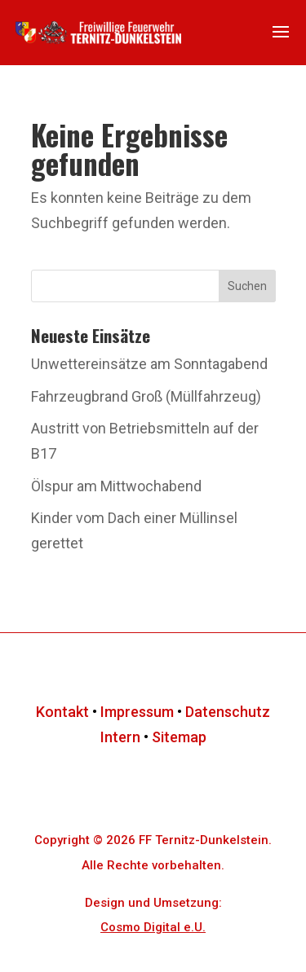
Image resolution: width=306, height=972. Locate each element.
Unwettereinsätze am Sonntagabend (149, 363)
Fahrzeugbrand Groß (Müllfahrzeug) (146, 396)
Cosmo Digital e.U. (153, 927)
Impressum (137, 711)
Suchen (247, 285)
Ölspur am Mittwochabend (116, 486)
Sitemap (179, 736)
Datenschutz (227, 711)
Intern (120, 736)
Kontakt (62, 711)
